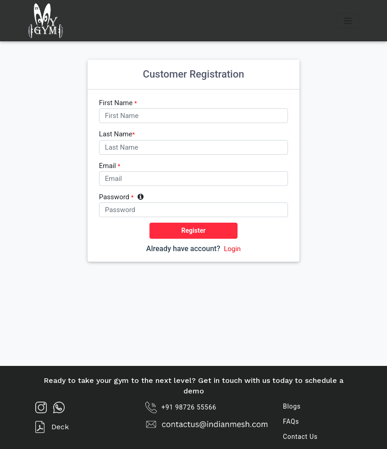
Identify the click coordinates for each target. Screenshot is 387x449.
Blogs (292, 406)
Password (121, 197)
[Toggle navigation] (348, 20)
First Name (118, 103)
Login (232, 249)
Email (109, 166)
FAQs (291, 421)
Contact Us (300, 436)
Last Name (117, 134)
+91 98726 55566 (180, 407)
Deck (52, 427)
